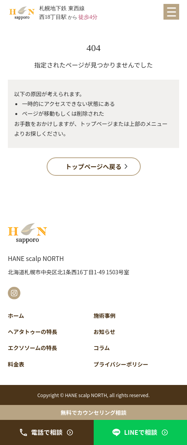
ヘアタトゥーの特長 (32, 332)
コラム (102, 348)
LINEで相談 (140, 432)
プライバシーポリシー (121, 364)
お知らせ (105, 332)
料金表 (16, 364)
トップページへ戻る (93, 166)
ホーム (16, 315)
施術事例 (105, 315)
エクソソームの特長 (32, 348)
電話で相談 (47, 432)
